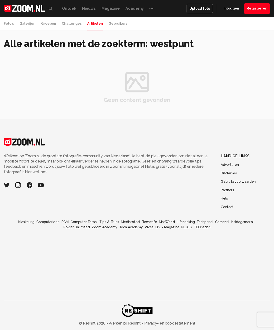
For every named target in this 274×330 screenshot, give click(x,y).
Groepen (48, 23)
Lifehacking (186, 222)
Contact (227, 207)
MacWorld (167, 222)
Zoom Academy (104, 227)
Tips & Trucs (109, 222)
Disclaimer (229, 173)
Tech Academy (131, 227)
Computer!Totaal (84, 222)
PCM (65, 222)
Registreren (257, 8)
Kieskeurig (26, 222)
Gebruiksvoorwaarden (238, 181)
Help (224, 198)
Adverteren (230, 165)
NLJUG (186, 227)
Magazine (110, 8)
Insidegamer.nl (242, 222)
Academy (134, 8)
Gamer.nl (222, 222)
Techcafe (149, 222)
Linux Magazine (167, 227)
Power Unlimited (76, 227)
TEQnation (202, 227)
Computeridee (48, 222)
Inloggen (231, 8)
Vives (149, 227)
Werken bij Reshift (125, 323)
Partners (227, 190)
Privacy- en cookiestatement (169, 323)
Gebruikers (118, 23)
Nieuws (89, 8)
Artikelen (95, 23)
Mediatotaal (130, 222)
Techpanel (205, 222)
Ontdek (69, 8)
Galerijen (27, 23)
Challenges (72, 23)
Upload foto (199, 8)
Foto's (9, 23)
